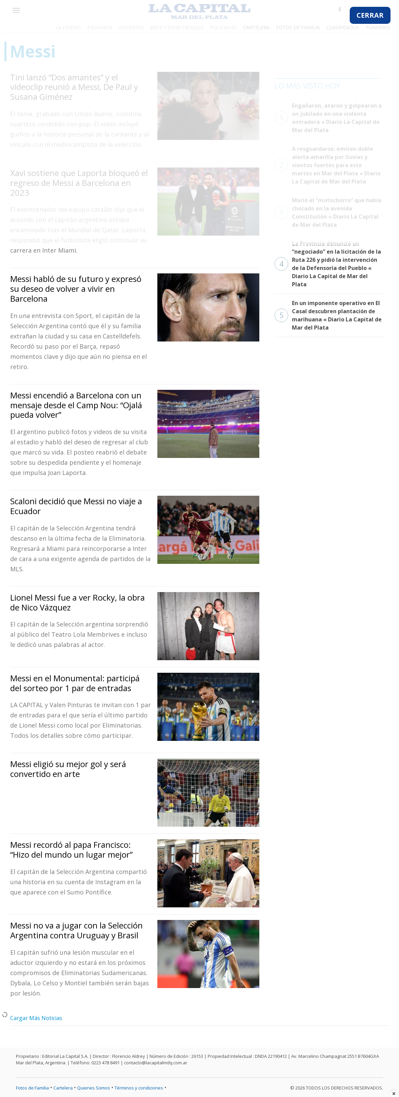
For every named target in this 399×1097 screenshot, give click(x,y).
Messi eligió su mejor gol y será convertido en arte (68, 768)
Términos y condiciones (139, 1088)
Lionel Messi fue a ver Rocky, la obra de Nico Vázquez (77, 602)
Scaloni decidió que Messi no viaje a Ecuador (76, 505)
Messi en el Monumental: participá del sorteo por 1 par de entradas (75, 683)
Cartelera (63, 1088)
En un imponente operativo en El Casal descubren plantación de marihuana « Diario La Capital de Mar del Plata (328, 315)
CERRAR (370, 15)
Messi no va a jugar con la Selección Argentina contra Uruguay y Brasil (76, 930)
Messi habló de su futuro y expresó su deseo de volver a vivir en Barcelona (75, 288)
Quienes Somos (93, 1088)
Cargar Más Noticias (36, 1018)
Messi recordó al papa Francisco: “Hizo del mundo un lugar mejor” (71, 849)
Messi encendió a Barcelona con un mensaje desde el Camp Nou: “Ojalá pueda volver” (76, 404)
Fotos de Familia (32, 1088)
